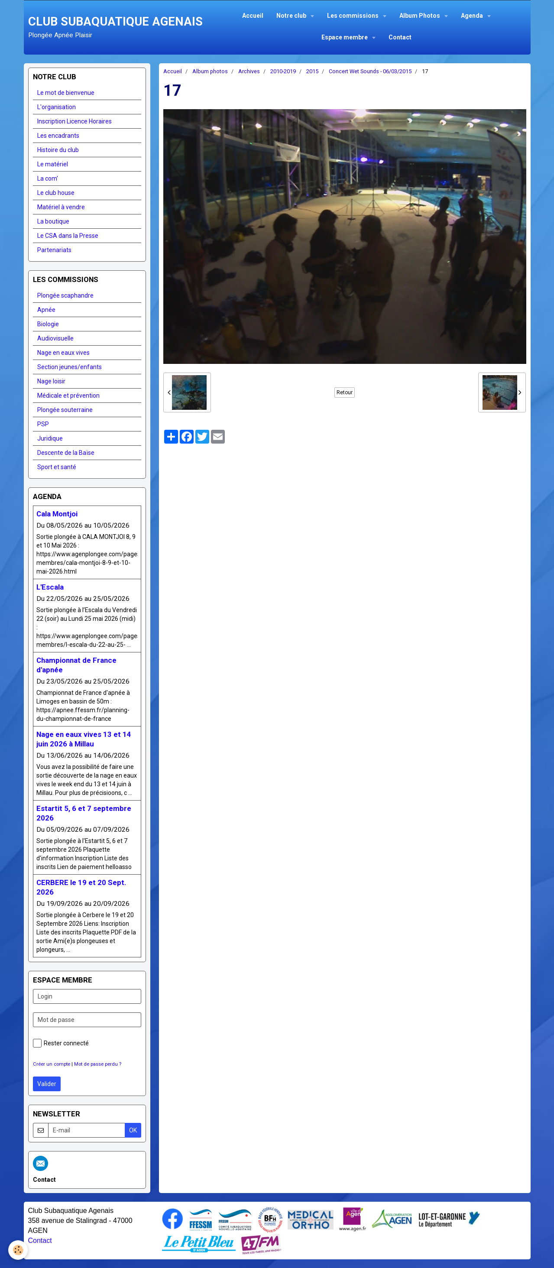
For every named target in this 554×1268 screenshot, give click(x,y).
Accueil (252, 15)
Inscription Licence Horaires (74, 121)
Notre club (292, 15)
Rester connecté (61, 1043)
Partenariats (54, 249)
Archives (249, 71)
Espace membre (345, 37)
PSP (43, 424)
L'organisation (56, 107)
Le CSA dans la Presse (67, 235)
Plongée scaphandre (65, 295)
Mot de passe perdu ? (97, 1064)
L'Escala (50, 587)
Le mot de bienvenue (65, 92)
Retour (345, 392)
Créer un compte (51, 1064)
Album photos (210, 71)
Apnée (46, 309)
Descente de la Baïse (65, 452)
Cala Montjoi (57, 513)
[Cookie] (18, 1250)
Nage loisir (51, 381)
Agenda (472, 15)
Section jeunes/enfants (69, 366)
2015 (312, 71)
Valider (46, 1083)
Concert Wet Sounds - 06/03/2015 (370, 71)
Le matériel (52, 164)
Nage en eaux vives (63, 352)
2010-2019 (283, 71)
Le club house (56, 192)
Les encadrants (58, 135)
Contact (400, 37)
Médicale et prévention (68, 395)
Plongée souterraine (65, 409)
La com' (47, 178)
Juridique (50, 438)
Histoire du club (58, 149)
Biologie (48, 324)
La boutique (53, 221)
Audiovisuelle (55, 338)
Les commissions (353, 15)
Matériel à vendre (61, 207)
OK (133, 1130)
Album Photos (420, 15)
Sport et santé (56, 467)
